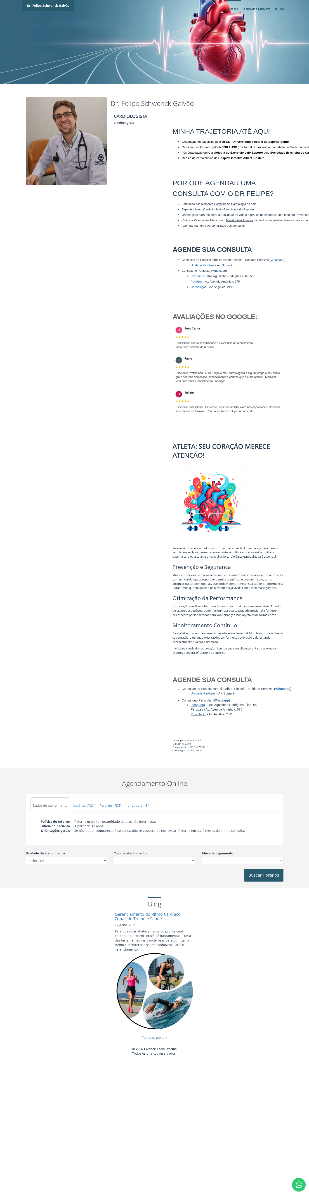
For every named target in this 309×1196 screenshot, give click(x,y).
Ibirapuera (198, 705)
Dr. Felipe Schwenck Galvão (48, 5)
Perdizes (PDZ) (110, 805)
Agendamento (257, 9)
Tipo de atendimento (130, 853)
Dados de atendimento (50, 805)
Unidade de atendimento (45, 853)
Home (233, 9)
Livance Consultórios (160, 1049)
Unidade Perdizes (203, 693)
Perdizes (197, 709)
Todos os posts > (154, 1037)
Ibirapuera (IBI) (138, 805)
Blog (280, 9)
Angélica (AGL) (83, 805)
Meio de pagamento (217, 853)
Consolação (198, 714)
